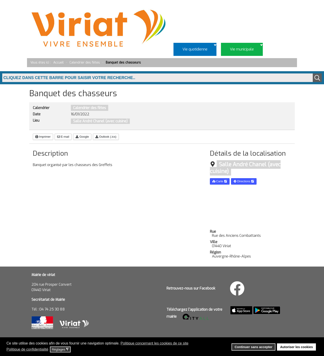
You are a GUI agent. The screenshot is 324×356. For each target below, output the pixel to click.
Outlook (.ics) (105, 136)
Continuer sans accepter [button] (253, 347)
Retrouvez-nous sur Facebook (190, 288)
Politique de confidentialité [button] (27, 349)
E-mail (63, 136)
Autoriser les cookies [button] (296, 347)
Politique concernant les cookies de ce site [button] (155, 343)
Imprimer (43, 136)
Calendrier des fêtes (89, 107)
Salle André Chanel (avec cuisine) (100, 121)
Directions (244, 181)
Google (82, 136)
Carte (219, 181)
